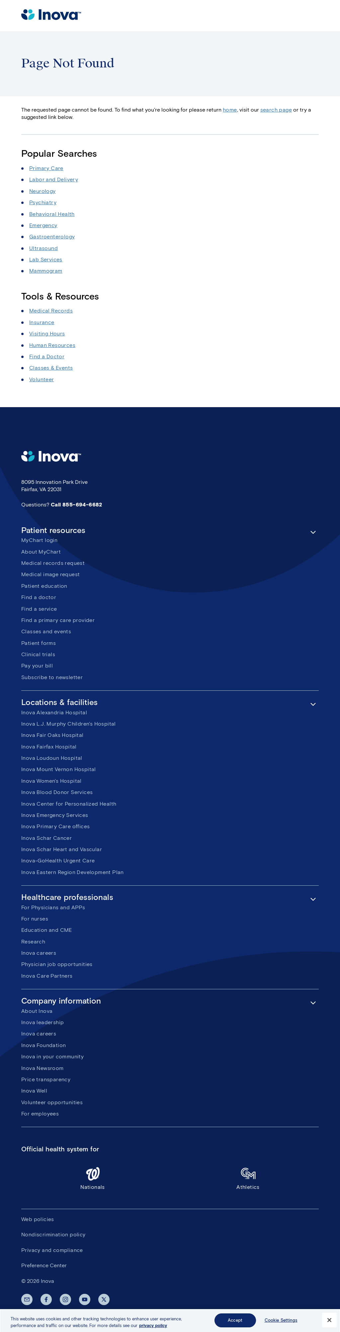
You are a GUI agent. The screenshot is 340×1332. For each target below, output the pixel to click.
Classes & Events (51, 368)
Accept (235, 1323)
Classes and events (46, 631)
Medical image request (50, 574)
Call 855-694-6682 (76, 504)
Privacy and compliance (52, 1250)
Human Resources (52, 345)
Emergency (43, 225)
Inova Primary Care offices (55, 826)
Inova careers (38, 953)
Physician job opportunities (57, 964)
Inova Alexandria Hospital (54, 712)
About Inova (36, 1011)
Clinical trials (38, 654)
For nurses (34, 919)
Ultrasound (43, 248)
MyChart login (39, 540)
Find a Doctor (46, 356)
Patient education (44, 586)
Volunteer (41, 379)
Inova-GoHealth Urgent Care (58, 860)
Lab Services (45, 259)
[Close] (329, 1324)
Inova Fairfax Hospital (49, 747)
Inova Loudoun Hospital (51, 758)
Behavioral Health (52, 214)
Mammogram (45, 271)
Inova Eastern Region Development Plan (72, 872)
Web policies (37, 1219)
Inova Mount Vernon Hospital (58, 769)
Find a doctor (38, 597)
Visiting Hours (47, 333)
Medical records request (53, 563)
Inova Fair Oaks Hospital (52, 735)
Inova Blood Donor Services (57, 792)
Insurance (41, 322)
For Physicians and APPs (53, 907)
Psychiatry (42, 202)
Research (33, 941)
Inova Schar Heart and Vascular (61, 849)
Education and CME (46, 930)
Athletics (248, 1178)
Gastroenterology (52, 236)
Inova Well (34, 1091)
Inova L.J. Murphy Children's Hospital (68, 724)
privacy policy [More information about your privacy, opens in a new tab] (153, 1329)
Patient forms (38, 643)
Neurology (42, 191)
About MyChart (41, 552)
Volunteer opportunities (52, 1102)
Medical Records (51, 311)
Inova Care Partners (47, 976)
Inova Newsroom (42, 1068)
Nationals (92, 1178)
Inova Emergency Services (54, 815)
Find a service (39, 609)
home (230, 110)
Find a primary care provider (58, 620)
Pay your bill (37, 666)
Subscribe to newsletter (52, 677)
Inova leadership (42, 1022)
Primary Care (46, 168)
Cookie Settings (281, 1323)
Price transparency (45, 1079)
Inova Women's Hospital (51, 781)
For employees (40, 1113)
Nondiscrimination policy (53, 1234)
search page (276, 110)
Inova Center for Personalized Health (68, 804)
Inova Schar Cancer (46, 838)
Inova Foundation (43, 1045)
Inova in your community (52, 1056)
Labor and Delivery (53, 179)
